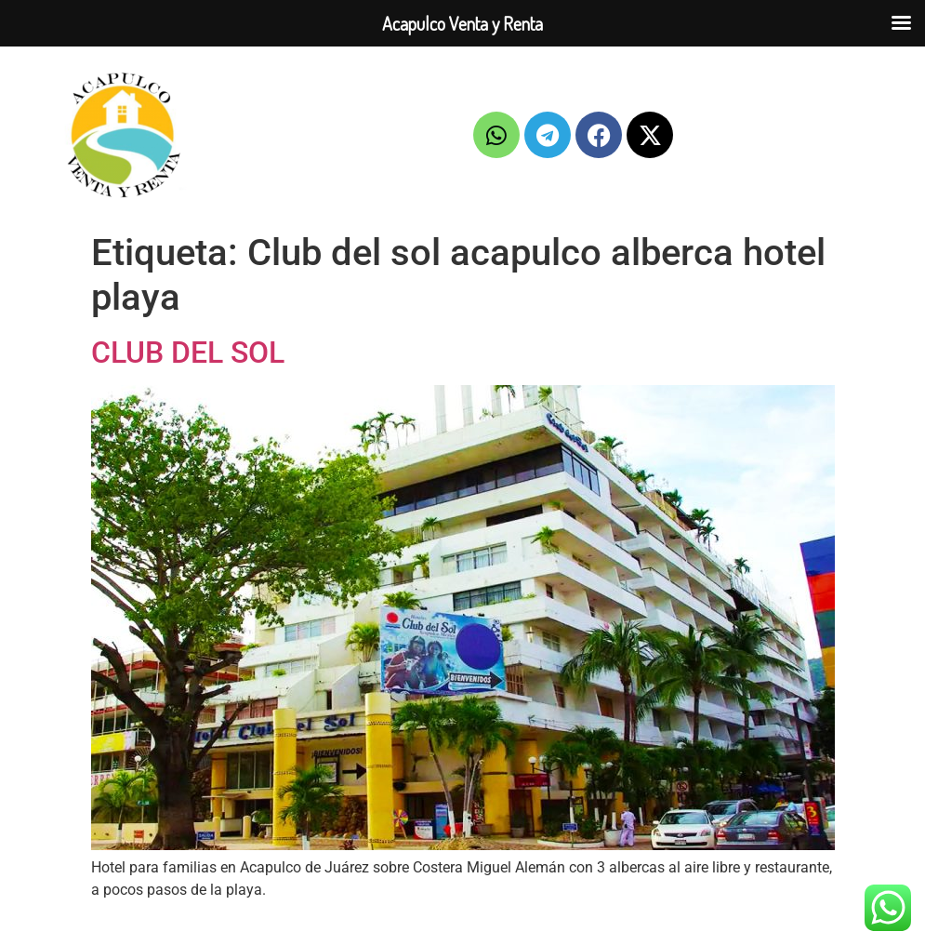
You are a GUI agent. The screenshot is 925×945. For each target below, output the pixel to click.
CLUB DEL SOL (187, 352)
